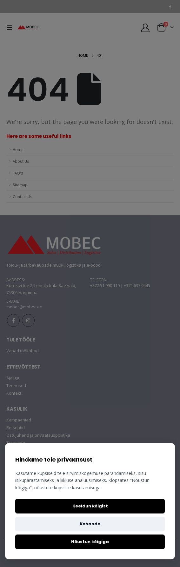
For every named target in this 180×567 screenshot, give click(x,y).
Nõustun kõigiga (90, 542)
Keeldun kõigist (90, 506)
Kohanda (90, 524)
